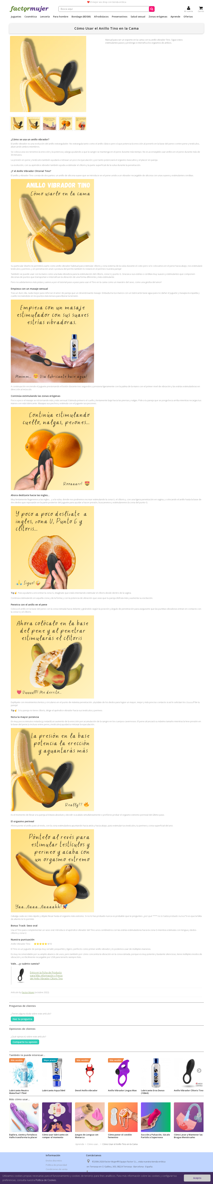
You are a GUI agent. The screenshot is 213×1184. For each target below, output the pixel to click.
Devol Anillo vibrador (86, 1090)
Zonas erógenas (158, 16)
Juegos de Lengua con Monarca (86, 1136)
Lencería (45, 16)
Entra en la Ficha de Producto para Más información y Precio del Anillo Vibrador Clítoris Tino (38, 975)
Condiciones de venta (56, 1169)
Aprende (175, 16)
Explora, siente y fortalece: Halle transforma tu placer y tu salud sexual (23, 1137)
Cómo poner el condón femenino (120, 1136)
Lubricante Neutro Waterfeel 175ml (19, 1092)
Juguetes (16, 16)
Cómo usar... (93, 1144)
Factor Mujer (28, 992)
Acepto (197, 1178)
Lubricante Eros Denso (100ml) (152, 1092)
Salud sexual (138, 16)
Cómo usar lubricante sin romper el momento (55, 1136)
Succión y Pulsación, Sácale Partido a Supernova (155, 1136)
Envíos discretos (54, 1160)
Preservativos (119, 16)
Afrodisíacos (101, 16)
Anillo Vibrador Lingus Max (122, 1090)
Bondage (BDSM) (81, 16)
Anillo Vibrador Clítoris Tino (188, 1090)
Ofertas (188, 16)
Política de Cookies (46, 1180)
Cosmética (30, 16)
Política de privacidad (56, 1164)
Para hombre (60, 16)
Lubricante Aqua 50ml (53, 1090)
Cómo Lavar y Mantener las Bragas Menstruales (188, 1136)
